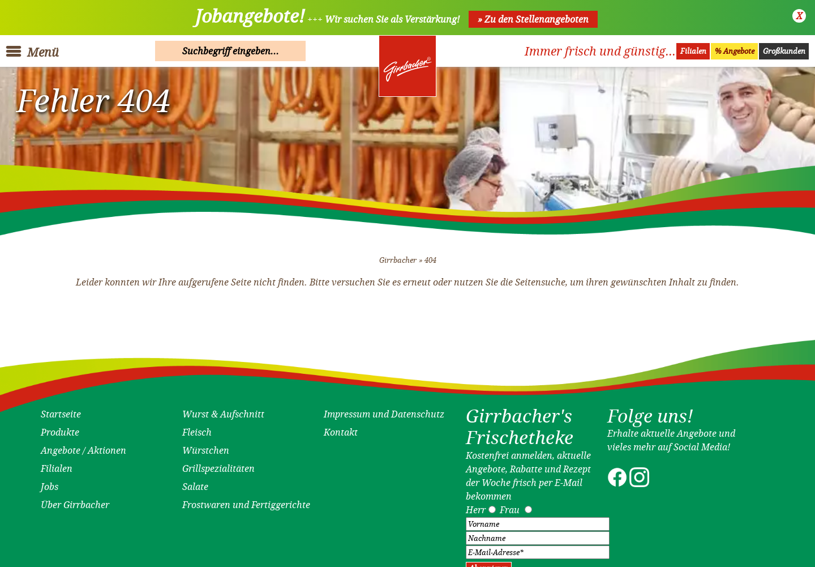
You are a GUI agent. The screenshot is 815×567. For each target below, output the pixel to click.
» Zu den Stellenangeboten (533, 19)
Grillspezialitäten (218, 464)
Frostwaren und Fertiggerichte (246, 500)
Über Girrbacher (75, 500)
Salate (195, 482)
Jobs (49, 482)
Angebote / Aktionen (83, 446)
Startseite (61, 410)
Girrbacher (398, 256)
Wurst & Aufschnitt (223, 410)
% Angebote (734, 51)
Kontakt (341, 428)
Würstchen (205, 446)
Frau (510, 505)
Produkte (60, 428)
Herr (476, 505)
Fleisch (197, 428)
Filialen (693, 51)
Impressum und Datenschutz (384, 410)
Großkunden (784, 51)
